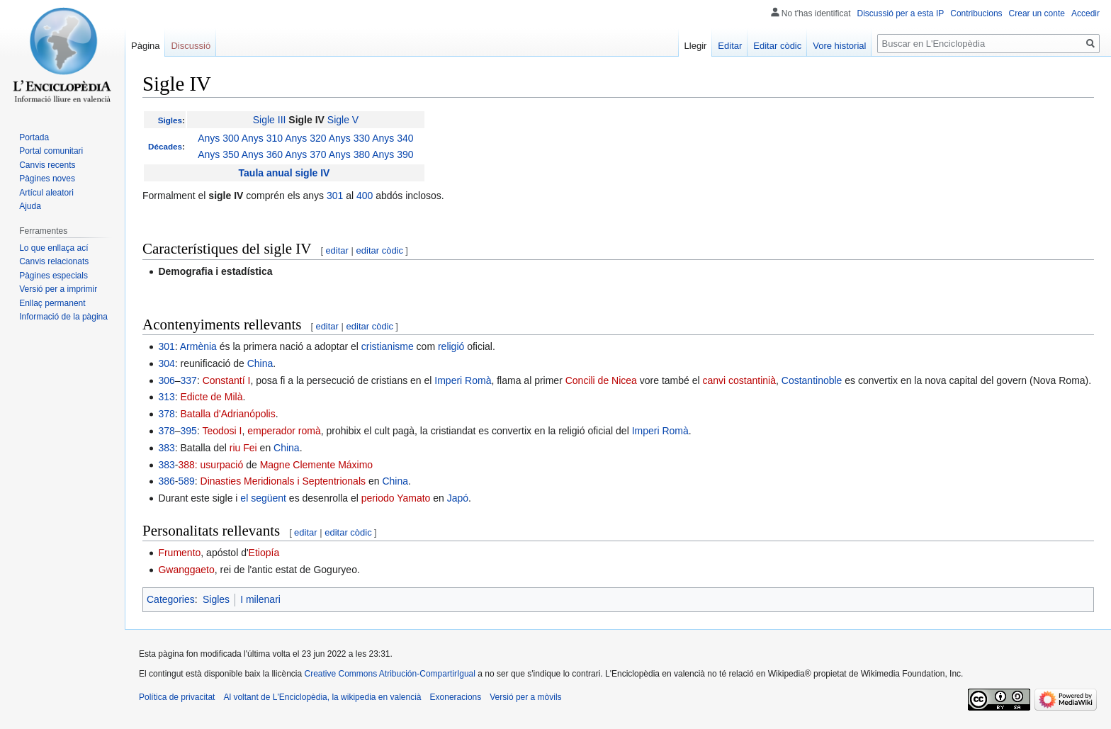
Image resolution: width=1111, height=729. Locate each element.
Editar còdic (777, 45)
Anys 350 (218, 154)
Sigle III (269, 119)
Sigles (170, 120)
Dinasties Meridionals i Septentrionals (283, 481)
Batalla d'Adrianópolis (228, 413)
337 (189, 380)
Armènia (198, 346)
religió (451, 346)
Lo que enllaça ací (53, 248)
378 (166, 413)
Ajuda (30, 206)
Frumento (179, 552)
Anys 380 (349, 154)
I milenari (260, 599)
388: (187, 464)
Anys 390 (392, 154)
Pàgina (145, 45)
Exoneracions (456, 697)
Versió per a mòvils (525, 697)
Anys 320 (305, 138)
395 (189, 430)
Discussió (190, 45)
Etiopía (264, 552)
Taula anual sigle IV (284, 173)
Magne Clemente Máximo (316, 464)
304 (166, 363)
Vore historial (839, 45)
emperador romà (284, 430)
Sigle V (343, 119)
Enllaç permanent (52, 303)
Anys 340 (392, 138)
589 (186, 481)
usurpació (222, 464)
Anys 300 (218, 138)
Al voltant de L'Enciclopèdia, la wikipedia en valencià (322, 697)
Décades (165, 146)
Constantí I (227, 380)
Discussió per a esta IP (900, 13)
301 (335, 195)
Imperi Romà (462, 380)
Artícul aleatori (46, 193)
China (260, 363)
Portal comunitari (51, 151)
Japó (457, 498)
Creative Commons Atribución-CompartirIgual (389, 674)
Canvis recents (47, 165)
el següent (263, 498)
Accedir (1085, 13)
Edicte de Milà (212, 396)
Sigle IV (306, 119)
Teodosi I (222, 430)
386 (166, 481)
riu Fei (243, 447)
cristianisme (387, 346)
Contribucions (976, 13)
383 (166, 447)
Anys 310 (262, 138)
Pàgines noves (47, 178)
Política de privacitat (177, 697)
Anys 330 (349, 138)
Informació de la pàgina (63, 317)
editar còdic (379, 250)
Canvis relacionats (54, 261)
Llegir (695, 45)
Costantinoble (812, 380)
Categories (171, 599)
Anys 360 (262, 154)
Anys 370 (305, 154)
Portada (34, 137)
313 (166, 396)
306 (166, 380)
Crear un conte (1037, 13)
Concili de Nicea (601, 380)
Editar (730, 45)
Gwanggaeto (186, 569)
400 (364, 195)
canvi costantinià (739, 380)
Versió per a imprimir (58, 289)
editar (337, 250)
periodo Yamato (396, 498)
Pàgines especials (53, 276)
